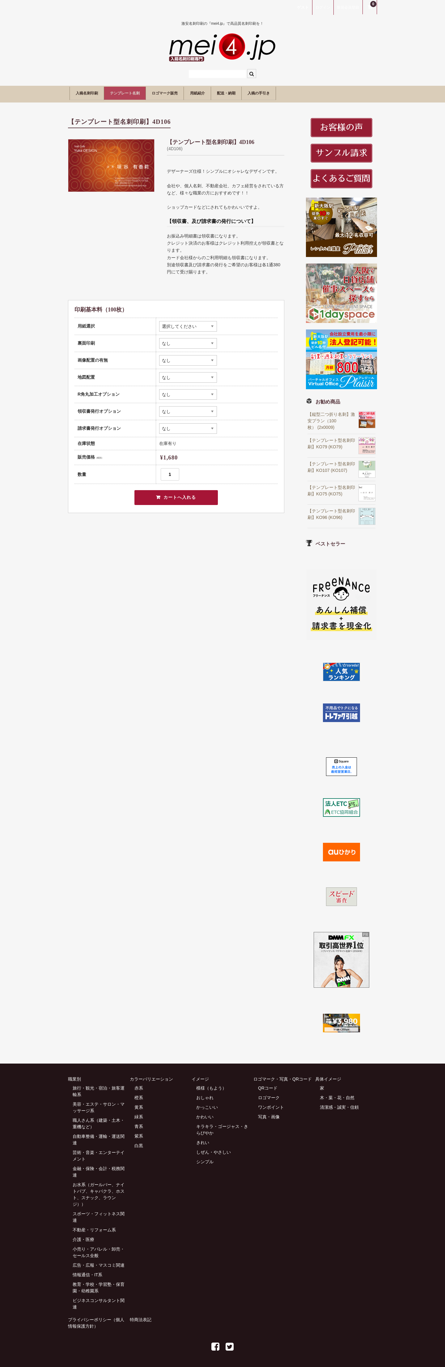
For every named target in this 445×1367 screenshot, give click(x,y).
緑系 (138, 1114)
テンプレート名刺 (142, 92)
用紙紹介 (240, 92)
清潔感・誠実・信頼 (339, 1104)
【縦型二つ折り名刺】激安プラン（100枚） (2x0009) (331, 418)
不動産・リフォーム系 (94, 1227)
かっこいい (207, 1104)
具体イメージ (328, 1076)
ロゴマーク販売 (196, 92)
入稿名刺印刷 (91, 92)
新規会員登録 (348, 7)
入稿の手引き (325, 92)
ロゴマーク (269, 1094)
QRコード (268, 1085)
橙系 (138, 1094)
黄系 (138, 1104)
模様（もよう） (211, 1085)
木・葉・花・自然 (337, 1094)
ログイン (323, 7)
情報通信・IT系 (87, 1271)
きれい (202, 1139)
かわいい (205, 1114)
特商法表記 (140, 1316)
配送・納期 (280, 92)
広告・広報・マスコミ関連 (99, 1262)
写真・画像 (269, 1114)
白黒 (138, 1142)
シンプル (205, 1158)
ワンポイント (271, 1104)
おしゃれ (205, 1094)
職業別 (74, 1076)
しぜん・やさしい (213, 1149)
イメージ (200, 1076)
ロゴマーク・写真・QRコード (282, 1076)
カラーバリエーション (151, 1076)
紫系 (138, 1133)
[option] (111, 163)
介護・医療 (83, 1236)
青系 (138, 1123)
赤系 (138, 1085)
